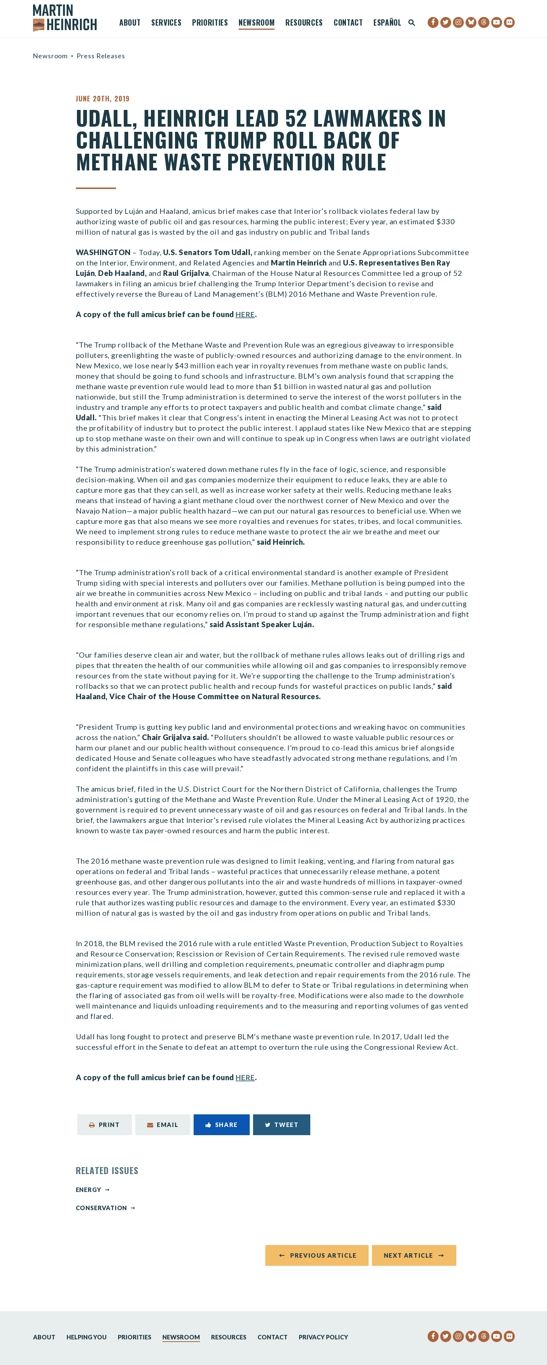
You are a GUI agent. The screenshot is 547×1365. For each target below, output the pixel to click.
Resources (304, 23)
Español (387, 23)
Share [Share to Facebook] (221, 1124)
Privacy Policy (323, 1336)
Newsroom (257, 23)
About (129, 23)
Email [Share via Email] (163, 1124)
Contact (348, 23)
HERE (246, 314)
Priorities (210, 23)
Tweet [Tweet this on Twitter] (282, 1124)
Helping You (87, 1336)
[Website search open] (411, 23)
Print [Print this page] (104, 1124)
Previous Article (323, 1258)
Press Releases (101, 56)
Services (166, 23)
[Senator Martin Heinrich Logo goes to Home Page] (70, 18)
